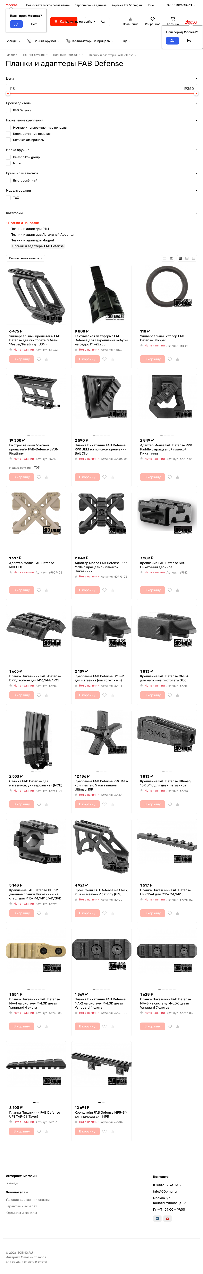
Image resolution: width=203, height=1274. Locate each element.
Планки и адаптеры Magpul (32, 240)
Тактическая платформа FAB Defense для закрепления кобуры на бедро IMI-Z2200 (101, 340)
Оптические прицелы (28, 140)
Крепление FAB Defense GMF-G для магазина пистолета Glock (164, 678)
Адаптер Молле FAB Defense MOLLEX (31, 565)
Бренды (11, 41)
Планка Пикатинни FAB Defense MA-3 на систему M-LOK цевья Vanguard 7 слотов (165, 1003)
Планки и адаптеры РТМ (30, 229)
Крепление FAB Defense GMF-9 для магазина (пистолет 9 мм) (99, 678)
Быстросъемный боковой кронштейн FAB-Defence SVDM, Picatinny (34, 449)
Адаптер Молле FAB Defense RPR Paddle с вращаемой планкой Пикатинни (166, 449)
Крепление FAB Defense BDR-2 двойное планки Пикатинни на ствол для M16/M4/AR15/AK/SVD (35, 894)
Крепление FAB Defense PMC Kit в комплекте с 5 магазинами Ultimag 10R (101, 785)
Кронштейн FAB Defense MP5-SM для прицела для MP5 (101, 1115)
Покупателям (17, 1192)
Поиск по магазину (79, 21)
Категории (14, 213)
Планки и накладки (23, 223)
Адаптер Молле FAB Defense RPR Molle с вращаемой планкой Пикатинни (101, 567)
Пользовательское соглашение (48, 5)
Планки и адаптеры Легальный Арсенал (42, 235)
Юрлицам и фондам (21, 1213)
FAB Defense (22, 110)
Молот (18, 163)
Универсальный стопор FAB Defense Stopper (162, 338)
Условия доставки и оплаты (28, 1200)
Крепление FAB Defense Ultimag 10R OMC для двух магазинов (165, 783)
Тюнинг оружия (41, 41)
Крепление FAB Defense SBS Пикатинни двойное (162, 565)
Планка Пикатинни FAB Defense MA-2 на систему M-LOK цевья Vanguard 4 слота (100, 1003)
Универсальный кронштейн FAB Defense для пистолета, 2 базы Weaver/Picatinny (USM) (34, 340)
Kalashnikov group (26, 157)
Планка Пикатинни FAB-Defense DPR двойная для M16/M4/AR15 (35, 678)
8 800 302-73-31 (179, 5)
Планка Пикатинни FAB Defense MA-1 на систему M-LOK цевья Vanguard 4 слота (34, 1003)
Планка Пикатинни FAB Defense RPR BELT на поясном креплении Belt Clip (101, 449)
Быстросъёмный (25, 180)
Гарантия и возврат (21, 1206)
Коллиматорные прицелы (88, 41)
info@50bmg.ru (165, 1191)
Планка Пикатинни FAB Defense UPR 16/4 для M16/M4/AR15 (165, 892)
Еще (151, 5)
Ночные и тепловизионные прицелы (40, 127)
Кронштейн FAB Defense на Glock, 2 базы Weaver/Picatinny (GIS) (101, 892)
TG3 (16, 198)
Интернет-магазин (21, 1176)
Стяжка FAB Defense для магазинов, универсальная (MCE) (35, 783)
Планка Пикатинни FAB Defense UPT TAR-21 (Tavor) (34, 1115)
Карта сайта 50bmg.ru (126, 5)
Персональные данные (91, 5)
